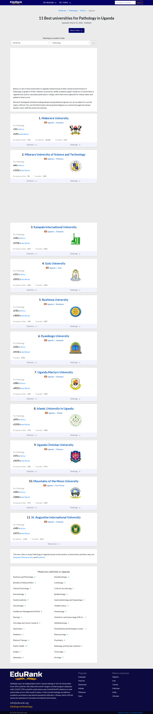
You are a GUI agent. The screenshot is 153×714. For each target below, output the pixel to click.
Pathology (73, 10)
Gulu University (53, 263)
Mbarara (24, 557)
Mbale (81, 688)
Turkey (115, 684)
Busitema (41, 557)
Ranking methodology (21, 706)
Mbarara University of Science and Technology (53, 154)
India (114, 692)
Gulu (31, 557)
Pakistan (116, 688)
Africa (82, 10)
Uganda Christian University (54, 445)
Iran (114, 680)
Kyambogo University (53, 336)
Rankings (75, 144)
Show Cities (76, 30)
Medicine (62, 10)
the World (24, 134)
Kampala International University (54, 227)
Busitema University (53, 299)
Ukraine (115, 696)
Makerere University (54, 118)
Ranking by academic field (53, 38)
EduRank (87, 23)
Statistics (32, 144)
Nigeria (115, 677)
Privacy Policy (137, 712)
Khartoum (82, 684)
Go (93, 43)
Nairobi (81, 680)
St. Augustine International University (54, 517)
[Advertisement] (31, 68)
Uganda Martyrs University (54, 372)
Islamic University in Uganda (54, 408)
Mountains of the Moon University (54, 481)
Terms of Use (123, 712)
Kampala (16, 557)
